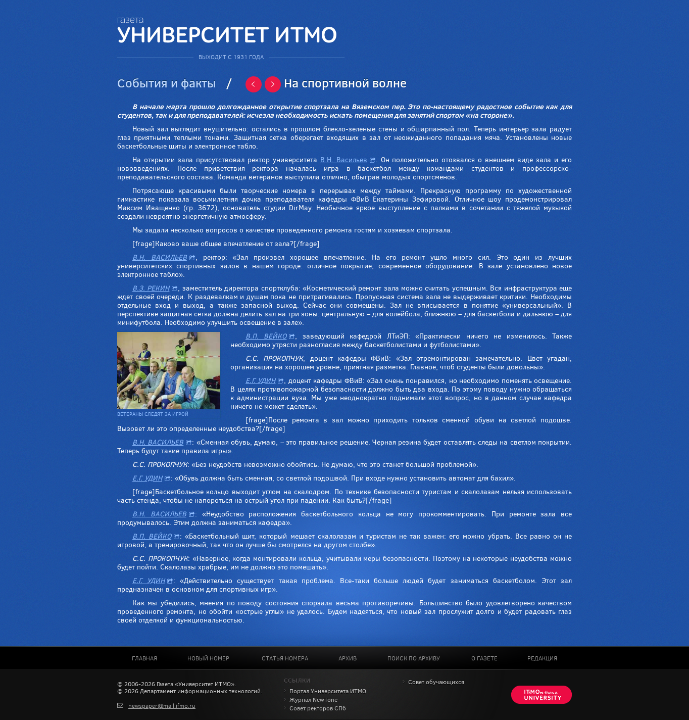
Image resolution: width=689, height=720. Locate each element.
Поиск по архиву (413, 658)
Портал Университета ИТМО (327, 691)
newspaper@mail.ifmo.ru (161, 705)
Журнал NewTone (313, 700)
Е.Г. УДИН (260, 381)
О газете (484, 658)
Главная (144, 658)
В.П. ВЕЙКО (265, 336)
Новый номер (208, 658)
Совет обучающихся (436, 682)
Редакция (542, 658)
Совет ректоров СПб (317, 708)
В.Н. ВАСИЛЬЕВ (159, 257)
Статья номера (285, 658)
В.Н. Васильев (343, 160)
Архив (347, 658)
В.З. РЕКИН (150, 288)
